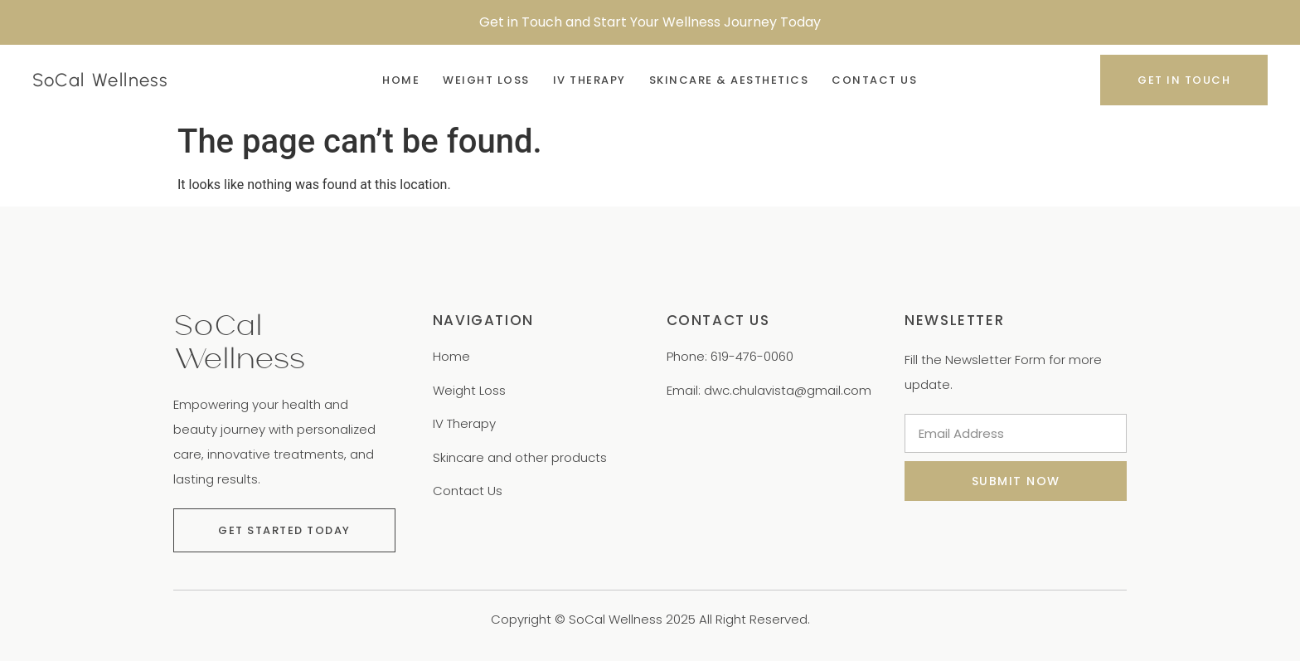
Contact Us (874, 80)
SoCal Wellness (100, 80)
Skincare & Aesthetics (729, 80)
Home (401, 80)
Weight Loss (486, 80)
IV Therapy (589, 80)
